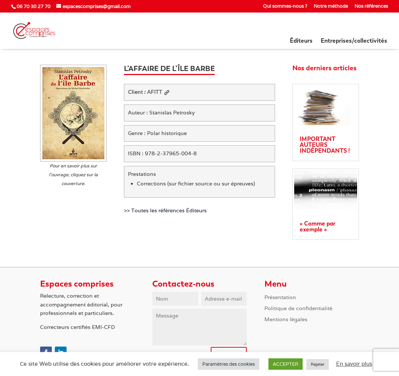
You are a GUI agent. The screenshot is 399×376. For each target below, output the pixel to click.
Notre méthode (331, 6)
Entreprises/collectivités (354, 41)
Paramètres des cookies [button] (228, 364)
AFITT (158, 92)
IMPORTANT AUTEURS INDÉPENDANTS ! (325, 144)
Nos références (371, 6)
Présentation (280, 298)
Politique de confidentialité (298, 309)
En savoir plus (354, 363)
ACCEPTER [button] (285, 364)
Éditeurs (301, 41)
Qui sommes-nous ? (285, 6)
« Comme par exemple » (317, 226)
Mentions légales (285, 320)
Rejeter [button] (317, 364)
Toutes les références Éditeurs (169, 210)
